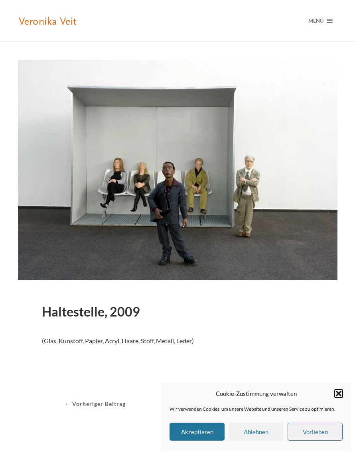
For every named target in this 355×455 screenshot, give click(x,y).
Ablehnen (256, 431)
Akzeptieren (197, 431)
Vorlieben (315, 431)
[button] (339, 394)
